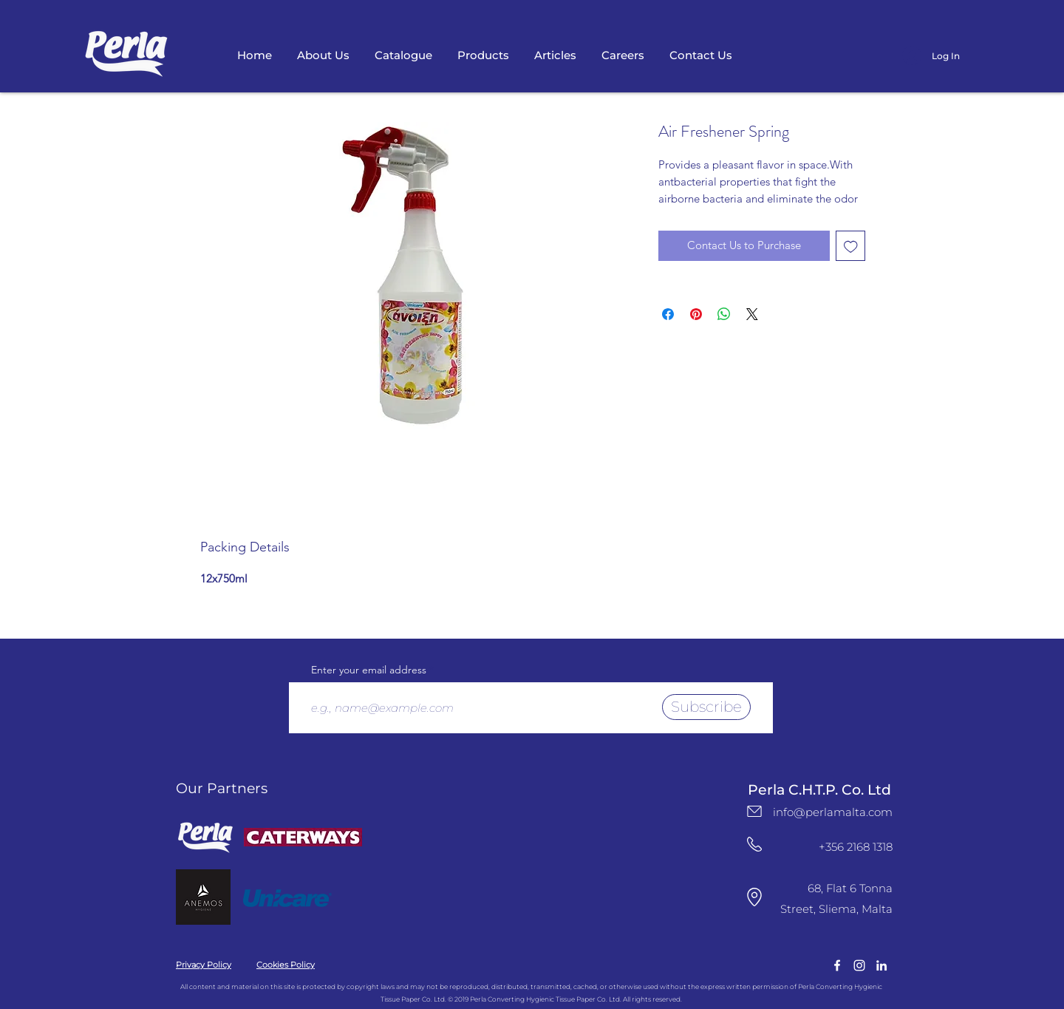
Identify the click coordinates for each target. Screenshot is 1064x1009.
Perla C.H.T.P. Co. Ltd (819, 789)
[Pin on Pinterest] (696, 314)
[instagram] (859, 965)
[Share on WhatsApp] (724, 314)
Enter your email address (368, 670)
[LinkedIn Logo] (881, 965)
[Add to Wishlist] (851, 246)
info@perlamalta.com (833, 812)
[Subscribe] (706, 707)
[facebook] (837, 965)
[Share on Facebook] (668, 314)
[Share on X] (752, 314)
